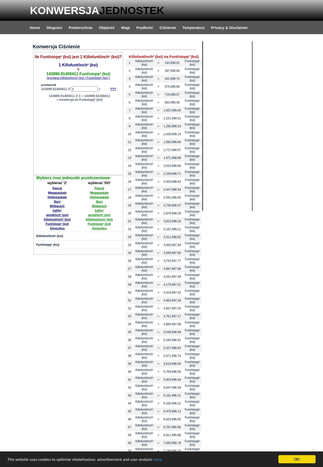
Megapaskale (57, 193)
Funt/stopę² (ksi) (57, 224)
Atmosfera (57, 228)
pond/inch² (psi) (57, 215)
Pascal (57, 188)
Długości (54, 27)
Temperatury (194, 27)
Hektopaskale (57, 197)
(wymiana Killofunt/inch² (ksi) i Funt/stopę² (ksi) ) (78, 78)
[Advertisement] (78, 139)
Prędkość (144, 27)
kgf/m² (57, 210)
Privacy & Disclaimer (229, 27)
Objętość (107, 27)
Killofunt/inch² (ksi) (57, 219)
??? (113, 89)
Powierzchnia (80, 27)
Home (35, 27)
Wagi (125, 27)
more (157, 459)
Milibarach (57, 206)
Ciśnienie (168, 27)
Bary (57, 201)
